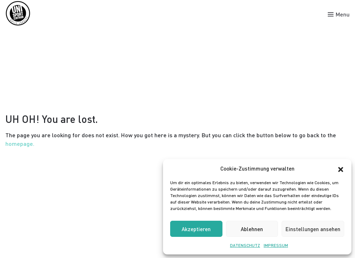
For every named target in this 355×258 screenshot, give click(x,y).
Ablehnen (252, 229)
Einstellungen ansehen (313, 229)
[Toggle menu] (339, 14)
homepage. (19, 143)
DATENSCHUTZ (245, 245)
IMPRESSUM (276, 245)
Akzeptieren (196, 229)
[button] (340, 168)
